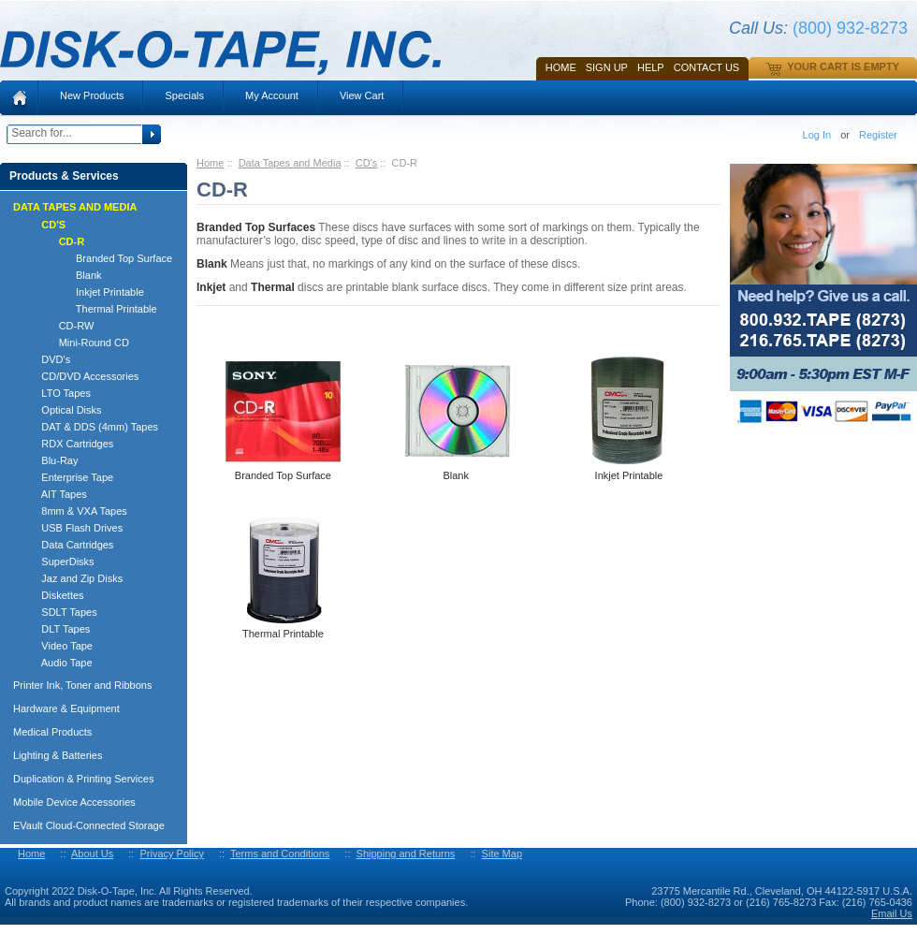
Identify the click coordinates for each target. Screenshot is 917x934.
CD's (367, 162)
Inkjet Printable (84, 292)
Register (878, 134)
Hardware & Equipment (66, 708)
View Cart (362, 95)
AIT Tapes (55, 494)
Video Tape (58, 645)
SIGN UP (607, 67)
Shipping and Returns (406, 853)
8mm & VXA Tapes (75, 511)
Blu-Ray (51, 460)
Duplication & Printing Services (83, 778)
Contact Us (707, 67)
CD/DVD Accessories (81, 376)
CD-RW (59, 325)
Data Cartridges (68, 544)
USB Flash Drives (73, 527)
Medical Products (52, 731)
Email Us (891, 913)
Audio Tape (58, 662)
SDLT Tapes (60, 612)
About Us (92, 853)
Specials (184, 95)
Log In (817, 134)
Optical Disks (63, 410)
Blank (63, 275)
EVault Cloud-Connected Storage (89, 825)
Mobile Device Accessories (74, 802)
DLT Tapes (57, 629)
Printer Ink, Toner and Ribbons (82, 685)
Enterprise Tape (68, 477)
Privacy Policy (171, 853)
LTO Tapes (57, 393)
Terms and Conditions (279, 853)
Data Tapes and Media (290, 162)
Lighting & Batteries (57, 755)
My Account (271, 95)
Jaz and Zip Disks (73, 578)
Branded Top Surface (98, 258)
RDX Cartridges (68, 443)
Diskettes (54, 595)
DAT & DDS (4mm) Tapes (91, 426)
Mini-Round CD (76, 342)
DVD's (47, 359)
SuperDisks (59, 561)
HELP (650, 67)
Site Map (502, 853)
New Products (92, 95)
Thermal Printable (90, 308)
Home (561, 67)
